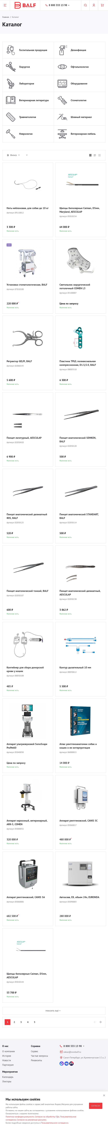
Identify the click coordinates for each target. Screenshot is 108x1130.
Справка (35, 1046)
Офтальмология (80, 66)
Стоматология (78, 100)
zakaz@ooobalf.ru (72, 1051)
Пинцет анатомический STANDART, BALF (78, 516)
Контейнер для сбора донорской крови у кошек (25, 669)
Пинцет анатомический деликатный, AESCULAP (80, 592)
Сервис (34, 1051)
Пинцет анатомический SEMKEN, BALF (77, 439)
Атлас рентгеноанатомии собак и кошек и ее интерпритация (78, 745)
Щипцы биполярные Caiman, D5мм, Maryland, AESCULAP (79, 209)
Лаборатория (26, 83)
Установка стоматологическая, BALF (27, 284)
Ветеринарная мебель (83, 133)
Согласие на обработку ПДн (47, 1116)
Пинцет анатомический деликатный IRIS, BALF (27, 516)
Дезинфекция (78, 50)
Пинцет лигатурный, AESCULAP (24, 437)
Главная (5, 17)
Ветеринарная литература (34, 100)
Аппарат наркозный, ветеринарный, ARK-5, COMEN (27, 822)
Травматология (27, 117)
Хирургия (24, 66)
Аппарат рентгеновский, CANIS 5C (78, 820)
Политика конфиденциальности (20, 1116)
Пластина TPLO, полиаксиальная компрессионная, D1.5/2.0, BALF (77, 363)
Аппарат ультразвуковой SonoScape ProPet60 (27, 745)
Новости (6, 1060)
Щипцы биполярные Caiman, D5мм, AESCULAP (27, 975)
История (6, 1055)
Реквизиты (36, 1060)
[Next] (100, 1022)
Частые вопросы (39, 1055)
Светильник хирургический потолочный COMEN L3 (74, 286)
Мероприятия (10, 1071)
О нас (5, 1046)
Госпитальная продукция (33, 50)
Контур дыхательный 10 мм (75, 667)
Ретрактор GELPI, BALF (19, 361)
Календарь (7, 1076)
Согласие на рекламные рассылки (31, 1119)
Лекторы (6, 1081)
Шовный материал (81, 117)
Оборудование (79, 83)
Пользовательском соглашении (54, 1123)
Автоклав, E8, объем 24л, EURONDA (79, 897)
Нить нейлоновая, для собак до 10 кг (28, 208)
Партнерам (8, 1064)
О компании (8, 1051)
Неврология (25, 133)
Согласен (95, 1106)
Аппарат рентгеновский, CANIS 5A (26, 897)
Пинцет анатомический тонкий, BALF (27, 591)
